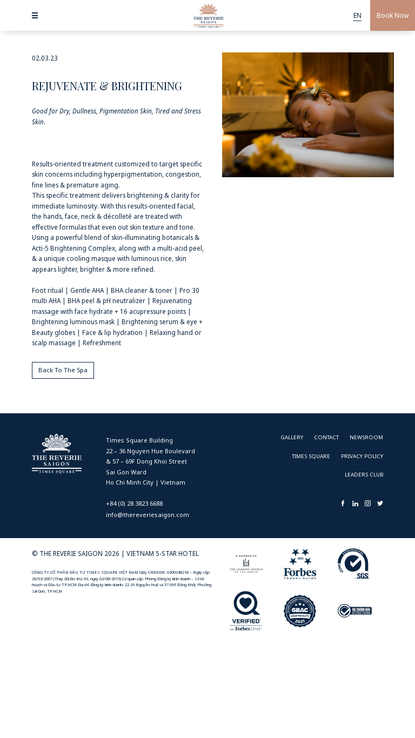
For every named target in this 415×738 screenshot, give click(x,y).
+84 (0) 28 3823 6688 (134, 503)
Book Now (393, 15)
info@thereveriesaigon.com (147, 515)
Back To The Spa (62, 369)
